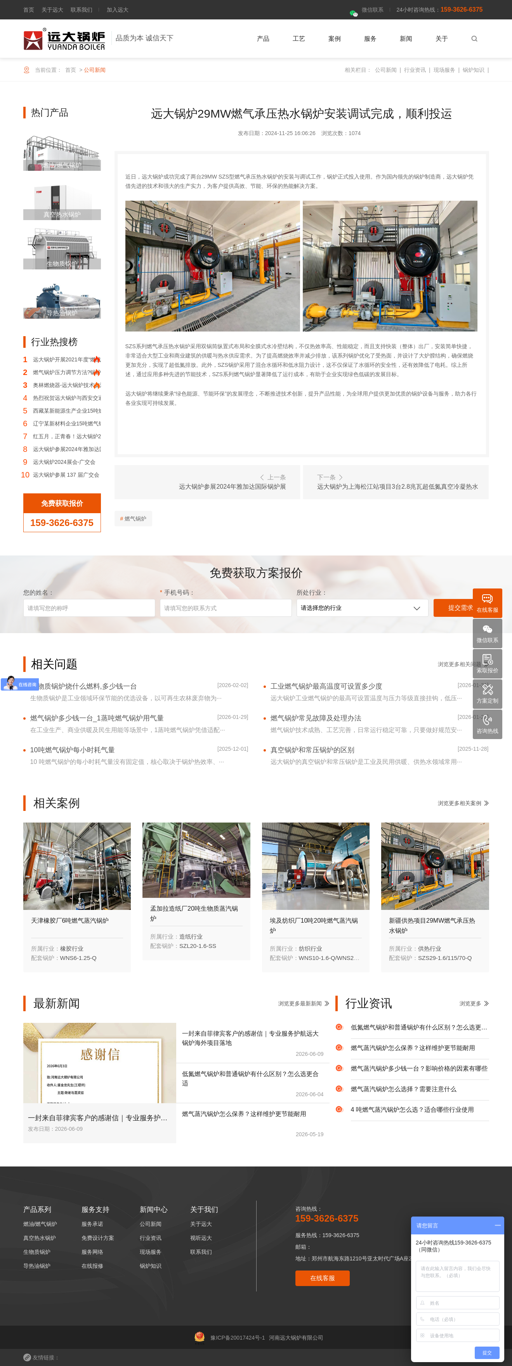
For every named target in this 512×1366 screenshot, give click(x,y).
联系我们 (81, 10)
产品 (263, 38)
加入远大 (117, 10)
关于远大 (52, 10)
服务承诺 (92, 1224)
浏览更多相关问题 (459, 664)
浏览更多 (470, 1003)
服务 (370, 38)
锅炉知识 (473, 70)
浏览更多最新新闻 (300, 1003)
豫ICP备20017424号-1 (229, 1338)
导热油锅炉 (36, 1266)
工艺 (299, 38)
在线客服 (322, 1278)
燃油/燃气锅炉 (40, 1224)
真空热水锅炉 (39, 1238)
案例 (334, 38)
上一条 (204, 482)
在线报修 (92, 1266)
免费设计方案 (98, 1238)
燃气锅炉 (135, 519)
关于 (442, 38)
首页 (28, 10)
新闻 (406, 38)
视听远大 (201, 1238)
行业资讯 (415, 70)
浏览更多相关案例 (459, 803)
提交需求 (460, 607)
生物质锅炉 (36, 1252)
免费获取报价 (62, 503)
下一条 (399, 482)
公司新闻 (386, 70)
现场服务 (444, 70)
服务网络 (92, 1252)
